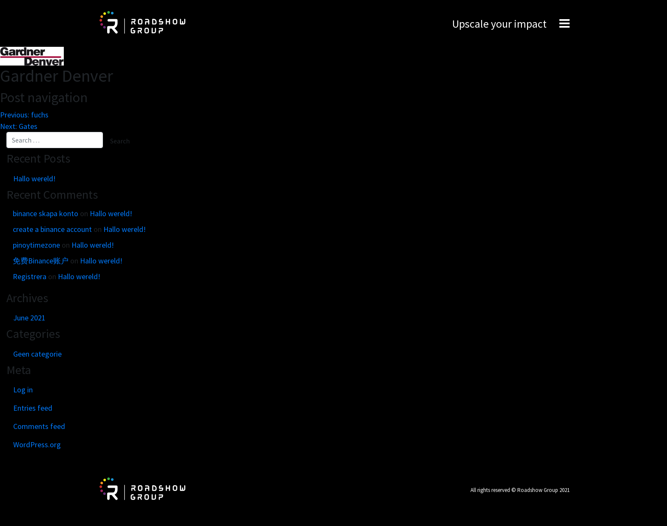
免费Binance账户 (40, 261)
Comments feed (39, 426)
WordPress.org (37, 444)
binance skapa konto (45, 213)
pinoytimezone (36, 245)
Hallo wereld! (34, 178)
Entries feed (32, 408)
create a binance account (52, 229)
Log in (23, 389)
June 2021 (29, 318)
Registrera (29, 276)
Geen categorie (37, 354)
